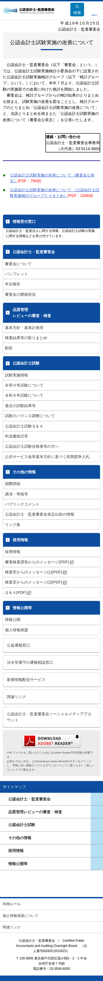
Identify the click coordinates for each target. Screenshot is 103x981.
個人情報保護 (16, 630)
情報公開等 (22, 608)
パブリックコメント (22, 504)
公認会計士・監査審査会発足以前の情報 (39, 514)
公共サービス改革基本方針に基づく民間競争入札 (47, 456)
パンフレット (16, 274)
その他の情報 (24, 472)
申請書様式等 (16, 436)
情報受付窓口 (24, 221)
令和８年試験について (24, 395)
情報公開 (12, 619)
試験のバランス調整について (30, 416)
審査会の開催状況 (20, 294)
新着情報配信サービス (26, 679)
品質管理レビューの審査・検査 (32, 312)
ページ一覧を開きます (97, 799)
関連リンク (16, 697)
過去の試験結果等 (20, 405)
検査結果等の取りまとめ (26, 338)
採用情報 (20, 540)
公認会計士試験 (26, 363)
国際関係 (12, 483)
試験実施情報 (16, 375)
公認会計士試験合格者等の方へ (32, 446)
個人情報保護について (20, 916)
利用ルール (12, 904)
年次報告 (12, 284)
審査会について (18, 264)
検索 (77, 9)
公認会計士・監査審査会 (34, 252)
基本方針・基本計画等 (24, 327)
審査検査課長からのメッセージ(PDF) (39, 562)
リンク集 (12, 524)
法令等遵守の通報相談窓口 (30, 662)
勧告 (9, 348)
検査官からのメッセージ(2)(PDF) (36, 582)
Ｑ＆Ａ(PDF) (18, 592)
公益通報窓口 (18, 645)
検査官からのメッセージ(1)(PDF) (36, 572)
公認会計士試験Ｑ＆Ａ (24, 426)
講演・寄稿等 (16, 494)
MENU (94, 15)
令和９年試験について (24, 385)
